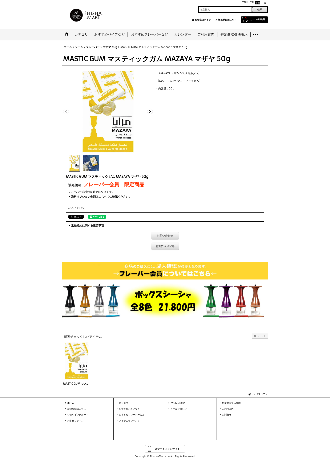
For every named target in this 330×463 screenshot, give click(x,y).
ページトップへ (259, 394)
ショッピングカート (77, 414)
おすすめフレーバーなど (131, 414)
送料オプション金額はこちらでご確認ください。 (101, 196)
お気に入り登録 (165, 246)
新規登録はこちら (227, 19)
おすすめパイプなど (129, 408)
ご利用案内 (228, 408)
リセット (261, 336)
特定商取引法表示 (231, 402)
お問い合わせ (165, 235)
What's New (177, 402)
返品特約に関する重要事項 (87, 225)
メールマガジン (178, 408)
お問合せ (226, 414)
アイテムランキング (129, 420)
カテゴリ (123, 402)
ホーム (70, 402)
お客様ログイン (203, 19)
